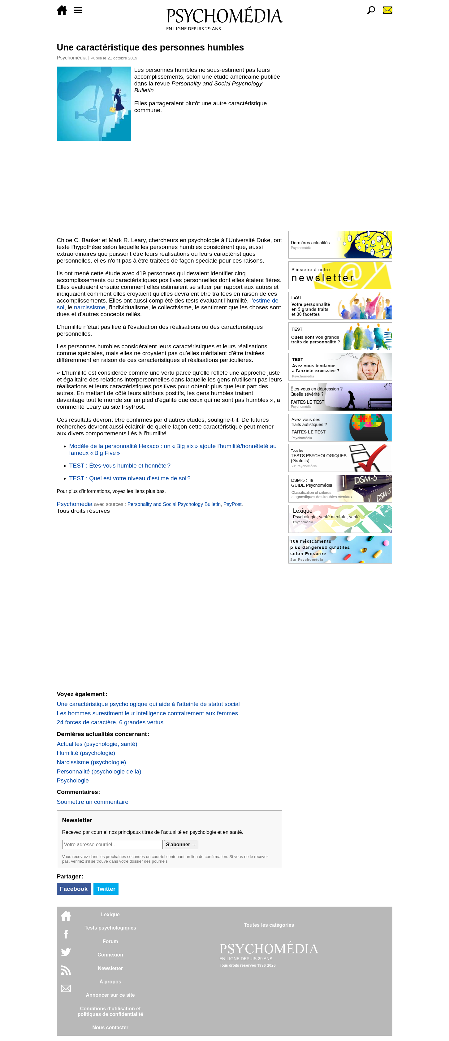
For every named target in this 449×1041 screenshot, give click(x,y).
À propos (110, 981)
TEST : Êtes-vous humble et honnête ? (120, 465)
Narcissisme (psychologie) (91, 762)
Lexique (110, 914)
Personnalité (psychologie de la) (99, 771)
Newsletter (110, 968)
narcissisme (89, 307)
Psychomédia (72, 57)
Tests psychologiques (110, 927)
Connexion (110, 954)
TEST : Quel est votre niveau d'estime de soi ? (130, 478)
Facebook (74, 889)
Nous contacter (110, 1027)
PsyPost (232, 504)
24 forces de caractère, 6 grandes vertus (110, 722)
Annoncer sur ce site (110, 995)
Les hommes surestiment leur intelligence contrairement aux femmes (147, 713)
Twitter (106, 889)
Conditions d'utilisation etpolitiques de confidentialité (110, 1011)
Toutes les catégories (269, 925)
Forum (110, 941)
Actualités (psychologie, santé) (97, 744)
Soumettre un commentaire (92, 802)
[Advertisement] (169, 187)
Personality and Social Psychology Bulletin (174, 504)
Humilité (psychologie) (86, 753)
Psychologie (73, 780)
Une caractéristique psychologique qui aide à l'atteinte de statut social (148, 704)
